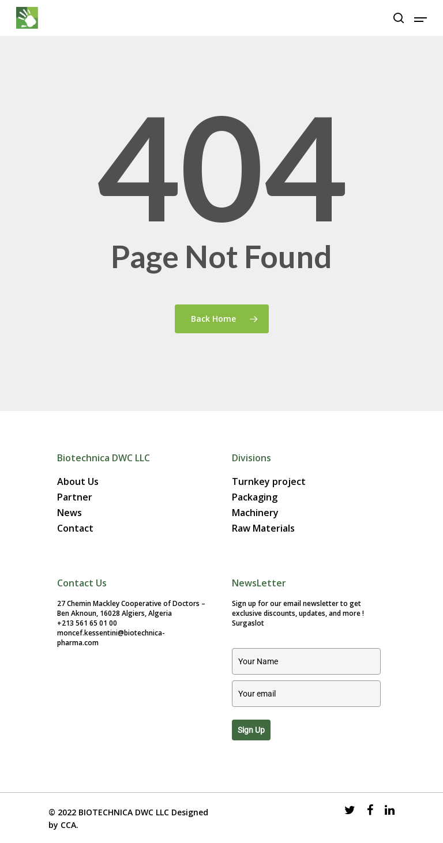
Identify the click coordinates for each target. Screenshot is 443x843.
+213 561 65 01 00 (87, 623)
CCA (68, 824)
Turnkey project (269, 481)
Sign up (251, 730)
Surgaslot (248, 623)
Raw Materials (263, 528)
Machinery (255, 512)
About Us (78, 481)
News (69, 512)
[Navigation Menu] (420, 18)
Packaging (254, 497)
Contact (75, 528)
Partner (74, 497)
